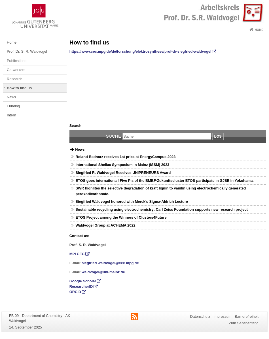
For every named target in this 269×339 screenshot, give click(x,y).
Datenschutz (200, 316)
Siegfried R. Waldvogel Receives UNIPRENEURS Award (123, 172)
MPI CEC (76, 254)
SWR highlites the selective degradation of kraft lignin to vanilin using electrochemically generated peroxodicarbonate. (160, 191)
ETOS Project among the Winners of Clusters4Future (120, 217)
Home (259, 29)
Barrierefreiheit (247, 316)
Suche (113, 136)
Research (14, 79)
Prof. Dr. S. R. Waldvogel (27, 51)
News (11, 97)
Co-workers (16, 70)
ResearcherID (81, 286)
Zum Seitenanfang (244, 323)
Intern (11, 115)
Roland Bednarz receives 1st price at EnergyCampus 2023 (125, 157)
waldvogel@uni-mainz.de (103, 272)
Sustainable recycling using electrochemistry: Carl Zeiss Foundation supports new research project (161, 209)
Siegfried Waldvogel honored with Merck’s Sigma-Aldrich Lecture (131, 201)
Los (218, 136)
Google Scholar (82, 281)
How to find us (19, 88)
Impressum (222, 316)
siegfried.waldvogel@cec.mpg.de (110, 263)
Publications (16, 61)
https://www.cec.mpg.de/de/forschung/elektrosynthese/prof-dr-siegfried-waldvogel (140, 51)
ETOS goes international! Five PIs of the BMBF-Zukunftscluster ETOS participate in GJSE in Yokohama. (164, 180)
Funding (13, 106)
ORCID (75, 292)
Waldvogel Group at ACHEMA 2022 (105, 225)
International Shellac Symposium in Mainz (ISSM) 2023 (122, 165)
